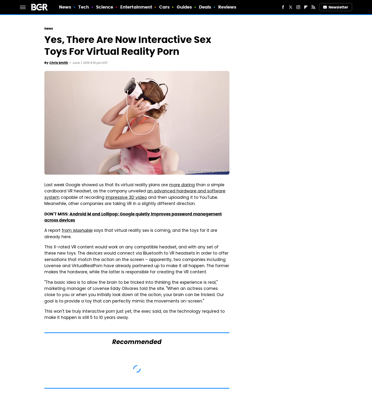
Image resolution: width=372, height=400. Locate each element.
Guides (184, 7)
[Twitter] (291, 7)
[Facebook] (283, 7)
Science (104, 7)
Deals (205, 7)
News (65, 7)
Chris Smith (58, 63)
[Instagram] (298, 7)
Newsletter (335, 7)
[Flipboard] (306, 7)
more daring (182, 185)
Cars (164, 7)
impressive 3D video (126, 198)
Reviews (227, 7)
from (77, 231)
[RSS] (313, 7)
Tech (83, 7)
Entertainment (136, 7)
